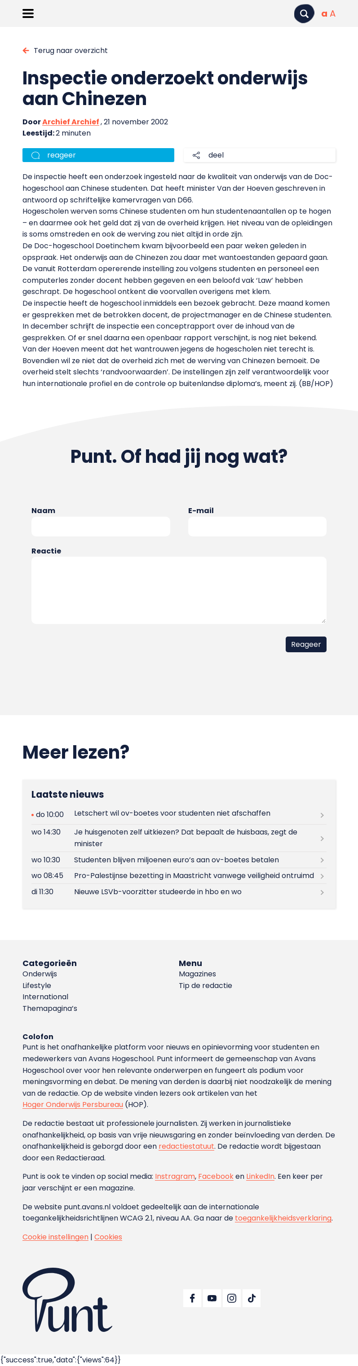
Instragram (175, 1176)
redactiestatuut (186, 1146)
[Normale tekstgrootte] (324, 13)
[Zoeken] (304, 14)
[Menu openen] (28, 13)
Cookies (108, 1237)
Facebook (216, 1176)
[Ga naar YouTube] (212, 1298)
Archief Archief (70, 122)
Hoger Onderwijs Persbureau (72, 1104)
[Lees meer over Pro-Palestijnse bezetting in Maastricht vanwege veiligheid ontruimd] (179, 876)
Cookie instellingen (55, 1237)
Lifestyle (36, 985)
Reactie (46, 551)
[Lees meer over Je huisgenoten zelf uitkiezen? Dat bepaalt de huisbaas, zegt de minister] (179, 838)
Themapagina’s (49, 1008)
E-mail (201, 510)
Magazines (197, 974)
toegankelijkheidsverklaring (283, 1218)
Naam (43, 510)
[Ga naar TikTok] (252, 1298)
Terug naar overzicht (71, 50)
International (45, 997)
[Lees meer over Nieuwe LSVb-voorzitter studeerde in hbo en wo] (179, 892)
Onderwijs (39, 974)
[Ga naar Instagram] (232, 1298)
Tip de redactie (205, 985)
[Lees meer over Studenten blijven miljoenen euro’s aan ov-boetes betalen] (179, 860)
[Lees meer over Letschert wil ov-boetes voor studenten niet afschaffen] (179, 815)
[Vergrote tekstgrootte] (333, 13)
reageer (61, 155)
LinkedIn (260, 1176)
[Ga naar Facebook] (192, 1298)
